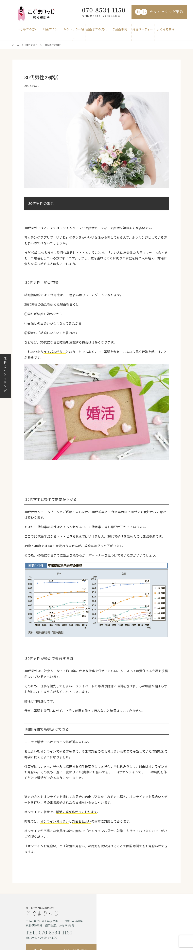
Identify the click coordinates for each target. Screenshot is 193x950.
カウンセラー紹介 (73, 30)
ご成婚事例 (119, 29)
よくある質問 (166, 29)
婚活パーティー (142, 29)
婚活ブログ (31, 45)
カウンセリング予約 (159, 12)
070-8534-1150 (103, 10)
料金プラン (50, 29)
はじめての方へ (27, 29)
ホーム (15, 45)
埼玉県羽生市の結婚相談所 (61, 911)
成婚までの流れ (96, 29)
